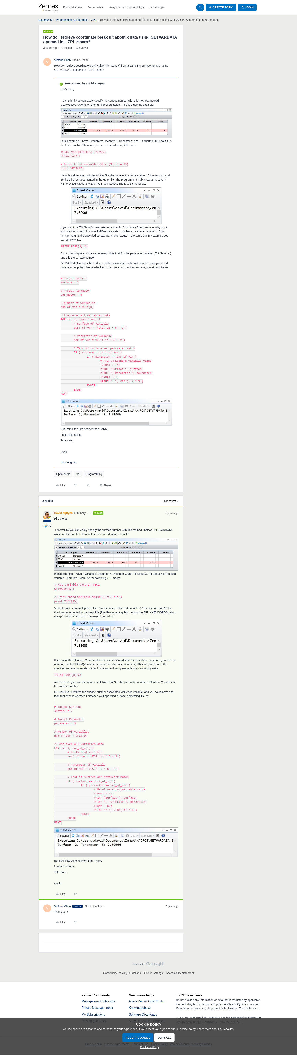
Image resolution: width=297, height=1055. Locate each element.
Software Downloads (143, 1014)
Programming (94, 474)
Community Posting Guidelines (122, 973)
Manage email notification (99, 1001)
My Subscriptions (94, 1014)
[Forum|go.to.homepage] (48, 7)
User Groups (156, 7)
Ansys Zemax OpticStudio (147, 1001)
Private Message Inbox (98, 1008)
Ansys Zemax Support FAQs (126, 7)
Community (45, 19)
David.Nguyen (63, 513)
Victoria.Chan (62, 59)
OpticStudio (63, 474)
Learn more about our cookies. (215, 1029)
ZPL (93, 19)
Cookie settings (153, 973)
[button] (221, 7)
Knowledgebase (73, 7)
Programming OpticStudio (72, 19)
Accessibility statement (180, 973)
